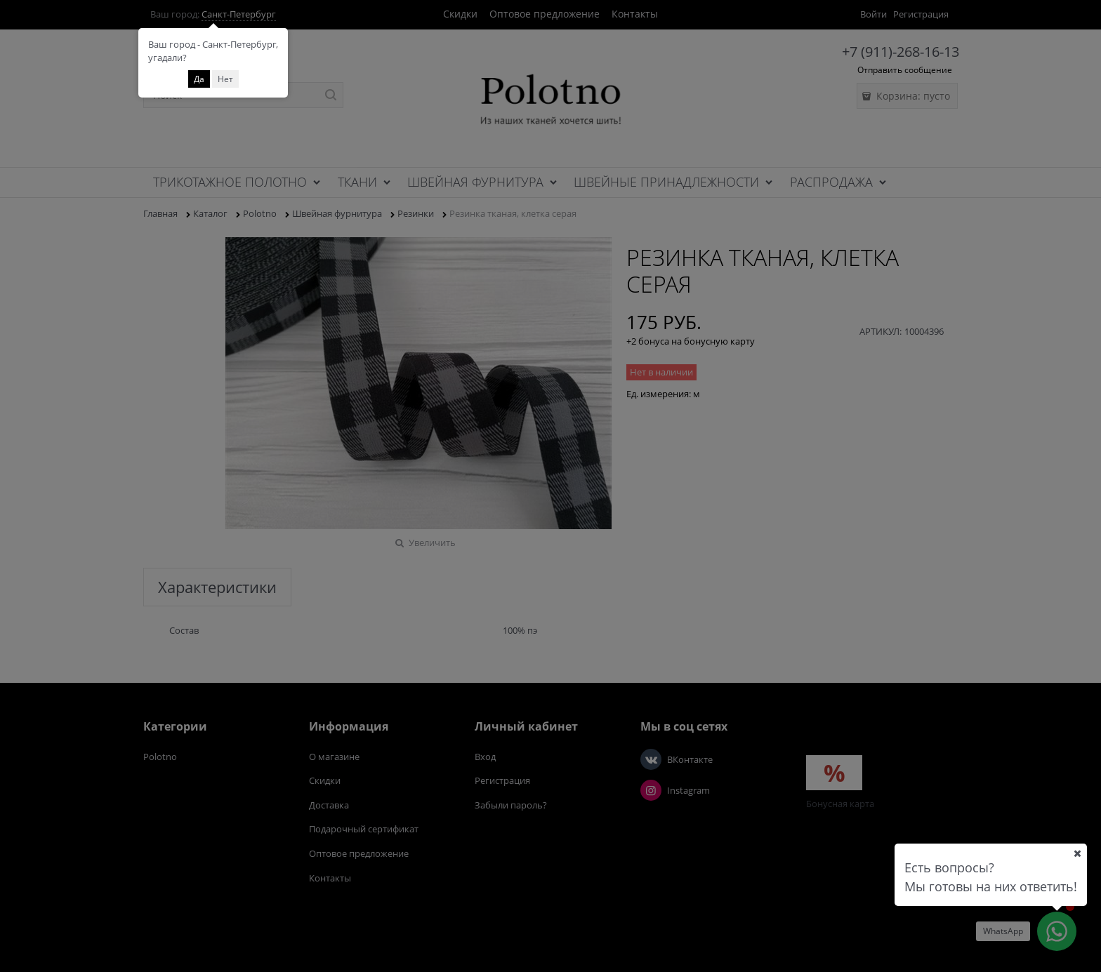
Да (199, 79)
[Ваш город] (1077, 853)
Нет (225, 79)
